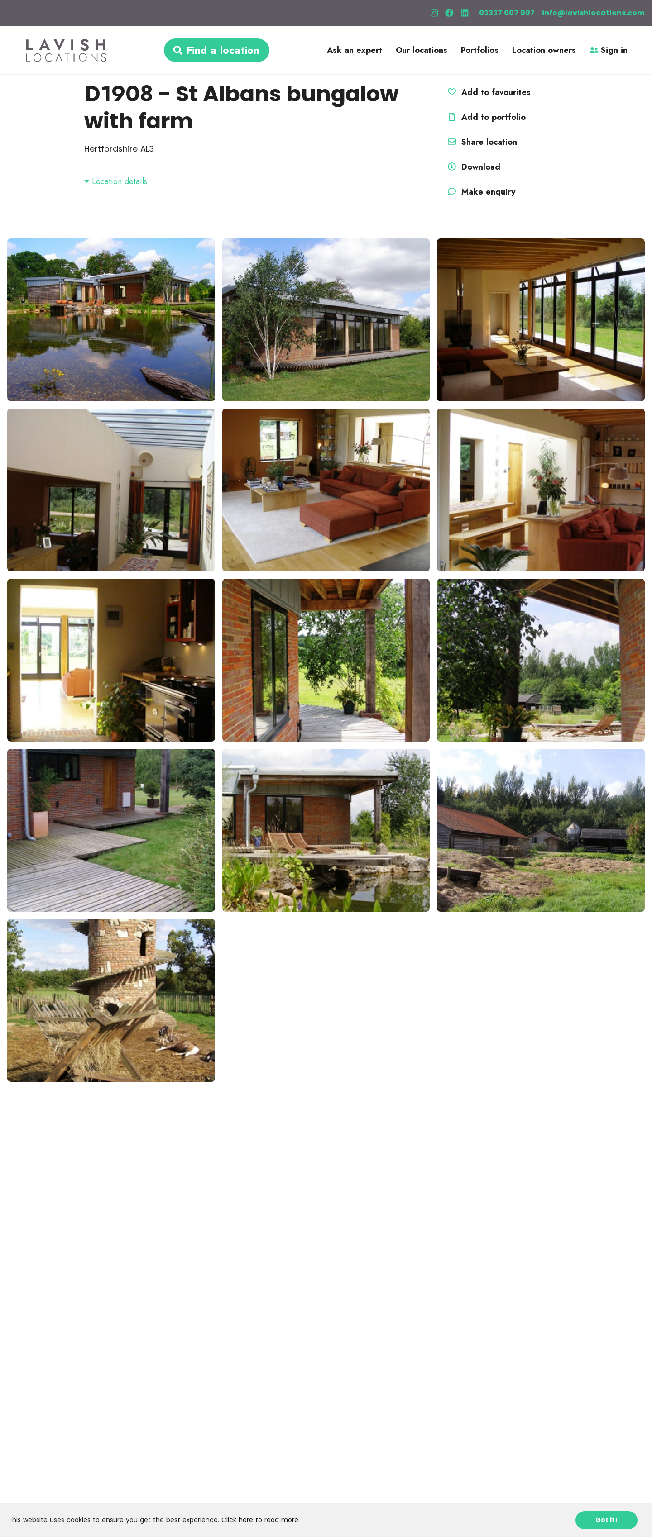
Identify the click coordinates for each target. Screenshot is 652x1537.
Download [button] (472, 167)
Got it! (606, 1519)
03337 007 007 (507, 13)
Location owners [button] (544, 50)
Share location (481, 142)
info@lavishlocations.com (593, 13)
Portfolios (480, 50)
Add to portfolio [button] (485, 117)
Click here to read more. (260, 1519)
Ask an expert (354, 50)
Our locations (421, 50)
